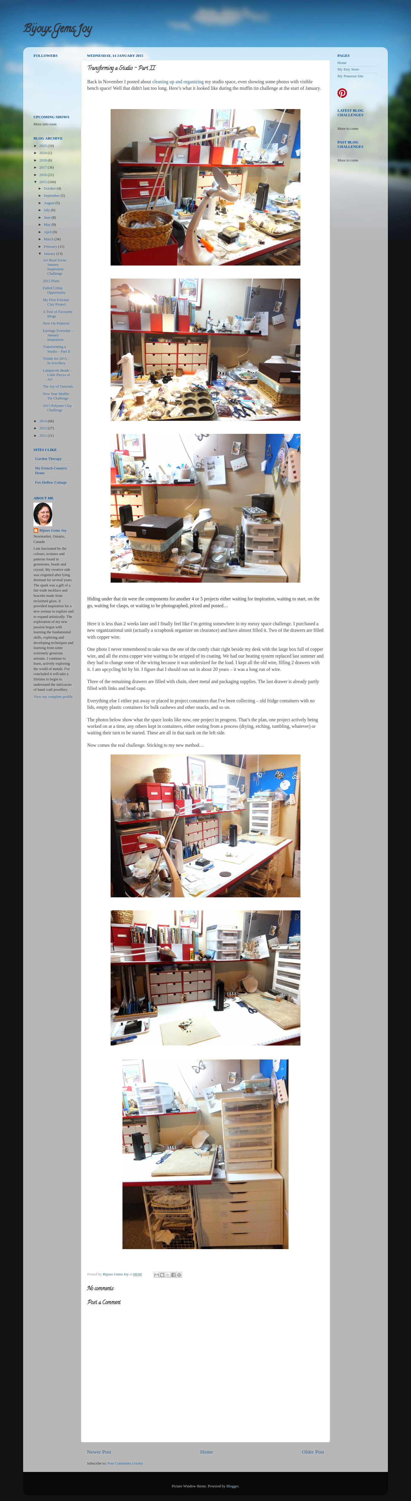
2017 (43, 167)
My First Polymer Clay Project (56, 302)
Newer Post (99, 1452)
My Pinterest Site (350, 76)
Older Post (313, 1452)
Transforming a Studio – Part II (56, 349)
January (50, 254)
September (52, 196)
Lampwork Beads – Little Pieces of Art (57, 374)
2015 (43, 182)
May (48, 225)
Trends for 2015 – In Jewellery (56, 361)
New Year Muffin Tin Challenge (56, 396)
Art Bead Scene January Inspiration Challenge (54, 267)
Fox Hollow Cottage (51, 482)
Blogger (232, 1486)
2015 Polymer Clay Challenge (57, 408)
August (50, 203)
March (49, 239)
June (48, 217)
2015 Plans (51, 281)
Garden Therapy (48, 459)
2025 (43, 146)
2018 (43, 160)
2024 (43, 153)
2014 (43, 421)
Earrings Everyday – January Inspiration (58, 335)
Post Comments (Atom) (125, 1463)
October (50, 188)
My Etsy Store (348, 69)
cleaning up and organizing (178, 81)
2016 (43, 175)
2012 (43, 436)
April (48, 232)
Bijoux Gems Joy (57, 29)
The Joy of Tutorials (58, 386)
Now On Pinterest (56, 323)
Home (206, 1452)
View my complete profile (53, 697)
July (47, 210)
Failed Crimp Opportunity (54, 290)
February (51, 246)
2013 (43, 428)
